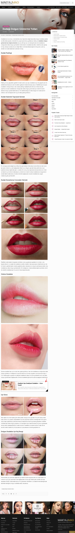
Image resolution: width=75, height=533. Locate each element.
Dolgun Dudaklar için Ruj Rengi (58, 41)
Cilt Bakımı (10, 7)
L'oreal (13, 522)
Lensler (39, 7)
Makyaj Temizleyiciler (28, 520)
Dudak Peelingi (55, 34)
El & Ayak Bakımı (31, 7)
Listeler (58, 7)
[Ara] (73, 3)
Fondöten (3, 522)
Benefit (13, 528)
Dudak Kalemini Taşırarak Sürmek (58, 35)
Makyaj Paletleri (50, 530)
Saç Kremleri (37, 522)
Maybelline (14, 520)
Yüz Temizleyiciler (27, 530)
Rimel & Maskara (4, 532)
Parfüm (24, 7)
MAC (13, 526)
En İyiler (64, 7)
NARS (13, 524)
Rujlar (2, 526)
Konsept (48, 520)
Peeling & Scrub (27, 524)
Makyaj (4, 7)
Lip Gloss (54, 40)
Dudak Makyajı (6, 26)
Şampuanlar (37, 520)
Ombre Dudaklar (56, 38)
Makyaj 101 (49, 522)
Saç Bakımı (18, 7)
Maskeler (25, 522)
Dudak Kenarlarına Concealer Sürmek (59, 37)
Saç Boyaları (37, 530)
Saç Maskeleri (38, 524)
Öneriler (71, 7)
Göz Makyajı (3, 520)
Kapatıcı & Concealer (5, 524)
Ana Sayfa (3, 35)
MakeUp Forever (15, 530)
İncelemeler (51, 7)
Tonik (25, 532)
